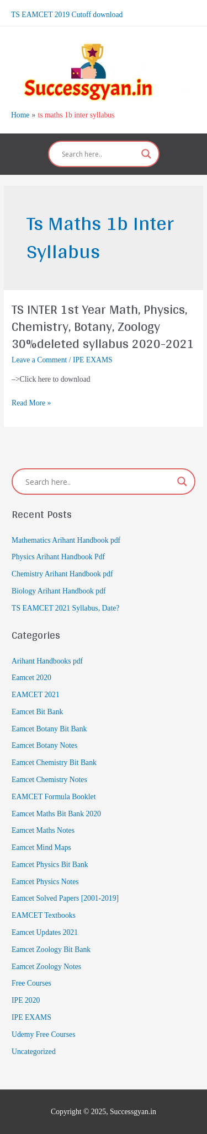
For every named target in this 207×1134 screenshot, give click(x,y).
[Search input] (99, 154)
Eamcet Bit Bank (37, 712)
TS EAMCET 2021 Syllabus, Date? (65, 608)
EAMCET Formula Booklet (53, 797)
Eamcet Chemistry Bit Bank (54, 762)
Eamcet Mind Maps (41, 847)
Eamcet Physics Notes (45, 882)
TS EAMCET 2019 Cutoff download (67, 14)
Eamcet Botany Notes (44, 745)
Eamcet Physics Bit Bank (50, 864)
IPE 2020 (26, 1000)
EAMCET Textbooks (44, 915)
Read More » (31, 403)
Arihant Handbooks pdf (47, 661)
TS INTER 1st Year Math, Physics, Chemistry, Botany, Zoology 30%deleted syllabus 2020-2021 (103, 326)
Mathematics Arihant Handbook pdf (66, 540)
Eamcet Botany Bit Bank (49, 729)
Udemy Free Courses (43, 1034)
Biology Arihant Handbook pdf (59, 591)
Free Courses (31, 983)
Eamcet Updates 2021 (45, 932)
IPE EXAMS (93, 360)
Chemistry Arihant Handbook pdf (62, 574)
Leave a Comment (39, 360)
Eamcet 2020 (31, 677)
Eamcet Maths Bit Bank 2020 (56, 814)
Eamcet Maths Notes (43, 830)
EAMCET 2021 (36, 695)
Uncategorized (34, 1051)
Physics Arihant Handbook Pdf (58, 557)
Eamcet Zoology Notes (46, 966)
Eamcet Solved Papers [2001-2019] (65, 898)
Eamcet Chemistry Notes (49, 779)
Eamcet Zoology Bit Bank (51, 949)
